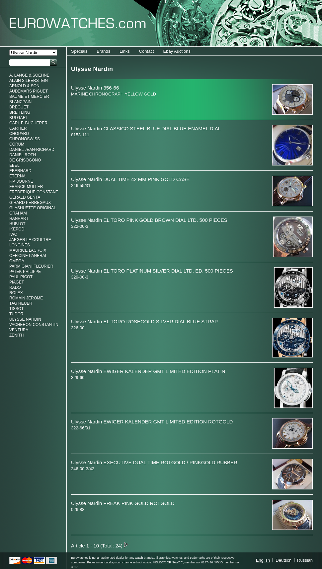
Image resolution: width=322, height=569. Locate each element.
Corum (16, 144)
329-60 (77, 377)
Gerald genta (24, 197)
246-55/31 (81, 185)
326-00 (77, 327)
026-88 (77, 509)
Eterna (17, 176)
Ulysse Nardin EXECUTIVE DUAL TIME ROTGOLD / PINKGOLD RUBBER (154, 462)
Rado (15, 287)
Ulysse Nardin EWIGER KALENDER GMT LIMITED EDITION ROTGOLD (152, 421)
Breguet (19, 107)
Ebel (14, 165)
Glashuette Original (32, 208)
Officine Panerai (27, 255)
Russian (305, 560)
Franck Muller (26, 186)
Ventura (18, 330)
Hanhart (19, 218)
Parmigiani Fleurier (31, 266)
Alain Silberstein (28, 80)
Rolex (16, 292)
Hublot (17, 223)
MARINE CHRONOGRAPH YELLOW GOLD (113, 94)
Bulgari (18, 117)
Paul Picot (21, 277)
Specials (79, 51)
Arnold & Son (24, 86)
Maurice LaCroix (27, 250)
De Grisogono (25, 160)
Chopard (19, 133)
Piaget (16, 282)
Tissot (16, 308)
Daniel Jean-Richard (31, 149)
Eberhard (20, 170)
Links (124, 51)
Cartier (18, 128)
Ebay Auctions (177, 51)
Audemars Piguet (28, 91)
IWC (13, 234)
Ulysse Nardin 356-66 (95, 88)
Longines (19, 245)
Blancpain (20, 101)
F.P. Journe (21, 181)
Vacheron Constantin (33, 324)
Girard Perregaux (30, 202)
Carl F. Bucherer (28, 123)
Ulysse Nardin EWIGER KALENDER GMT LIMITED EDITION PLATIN (148, 371)
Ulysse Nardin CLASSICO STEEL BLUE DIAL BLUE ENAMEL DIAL (146, 128)
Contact (146, 51)
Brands (103, 51)
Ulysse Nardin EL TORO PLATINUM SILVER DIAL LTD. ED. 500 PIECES (152, 271)
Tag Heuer (20, 303)
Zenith (16, 335)
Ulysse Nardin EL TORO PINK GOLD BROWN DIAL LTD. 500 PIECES (149, 220)
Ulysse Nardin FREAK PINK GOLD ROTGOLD (123, 503)
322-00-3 (79, 226)
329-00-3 (79, 277)
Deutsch (283, 560)
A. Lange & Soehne (29, 75)
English (263, 560)
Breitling (19, 112)
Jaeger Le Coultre (30, 239)
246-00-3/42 (82, 468)
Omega (16, 261)
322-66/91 (81, 427)
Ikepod (16, 229)
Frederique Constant (33, 192)
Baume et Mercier (29, 96)
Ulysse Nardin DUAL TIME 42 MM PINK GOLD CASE (130, 179)
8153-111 (80, 134)
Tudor (16, 314)
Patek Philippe (25, 271)
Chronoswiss (24, 139)
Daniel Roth (22, 155)
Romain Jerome (26, 298)
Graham (18, 213)
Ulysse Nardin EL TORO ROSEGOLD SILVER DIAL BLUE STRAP (144, 321)
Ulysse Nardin (25, 319)
